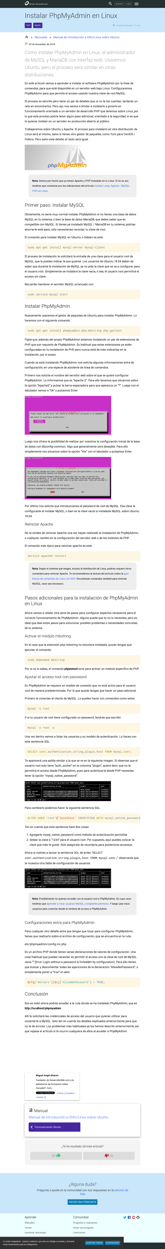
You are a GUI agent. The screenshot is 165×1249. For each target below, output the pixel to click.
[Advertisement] (82, 1053)
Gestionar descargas (35, 1232)
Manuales (41, 37)
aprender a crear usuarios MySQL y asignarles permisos (78, 903)
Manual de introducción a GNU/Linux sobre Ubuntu (86, 37)
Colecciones (79, 1232)
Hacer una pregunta (83, 1227)
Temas (28, 1227)
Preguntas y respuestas (85, 1222)
